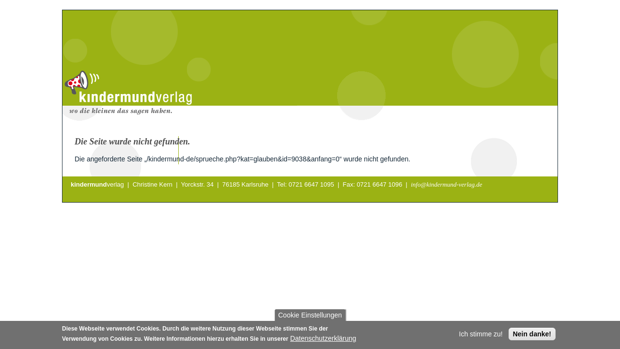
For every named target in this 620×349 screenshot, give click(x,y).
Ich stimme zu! (481, 335)
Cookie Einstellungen (310, 316)
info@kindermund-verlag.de (446, 184)
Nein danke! (532, 335)
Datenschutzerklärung (323, 340)
